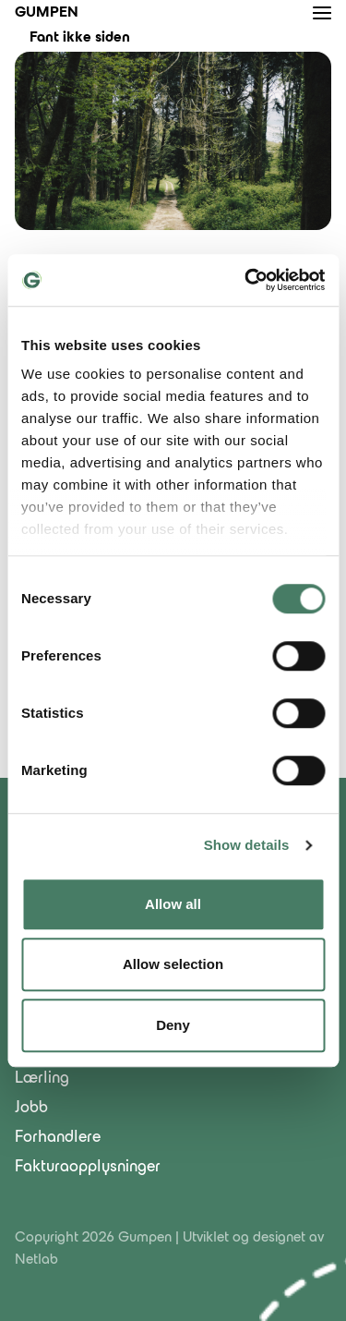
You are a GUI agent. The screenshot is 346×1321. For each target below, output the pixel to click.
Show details (247, 845)
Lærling (42, 1079)
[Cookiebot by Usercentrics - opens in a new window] (246, 280)
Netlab (36, 1260)
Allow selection (173, 964)
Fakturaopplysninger (88, 1167)
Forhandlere (58, 1138)
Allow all (173, 904)
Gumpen (46, 12)
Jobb (31, 1108)
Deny (173, 1025)
